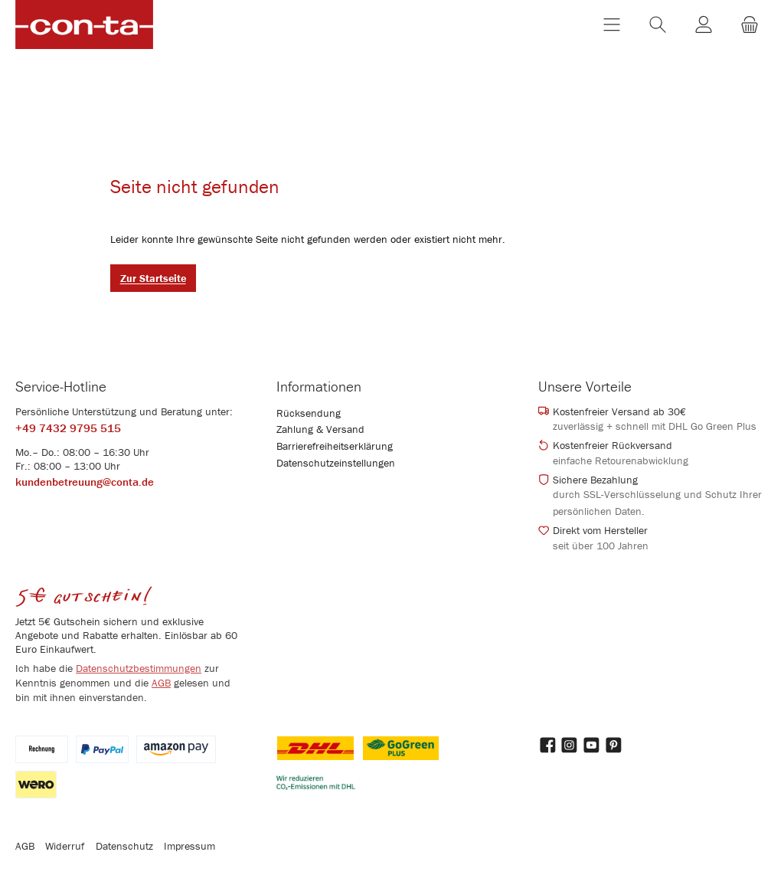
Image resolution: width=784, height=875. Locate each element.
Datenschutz (124, 846)
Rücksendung (308, 413)
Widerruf (64, 846)
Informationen (318, 386)
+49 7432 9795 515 (68, 428)
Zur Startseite (153, 282)
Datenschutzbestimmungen (138, 668)
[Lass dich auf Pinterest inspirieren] (614, 745)
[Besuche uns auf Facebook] (547, 745)
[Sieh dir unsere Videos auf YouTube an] (592, 745)
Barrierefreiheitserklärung (334, 446)
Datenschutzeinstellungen (335, 463)
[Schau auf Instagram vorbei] (570, 745)
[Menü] (612, 26)
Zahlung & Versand (320, 429)
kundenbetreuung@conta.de (84, 482)
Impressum (189, 846)
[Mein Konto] (703, 26)
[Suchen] (658, 26)
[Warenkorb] (749, 26)
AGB (161, 683)
